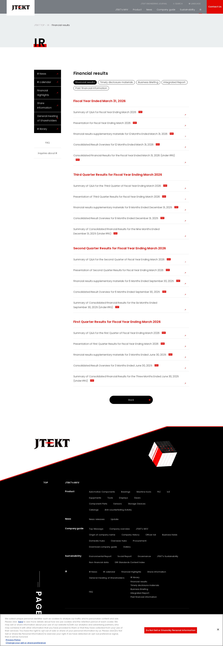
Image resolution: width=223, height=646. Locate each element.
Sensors (117, 503)
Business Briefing (148, 82)
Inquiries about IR (47, 153)
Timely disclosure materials (116, 82)
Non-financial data (99, 562)
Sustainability (187, 9)
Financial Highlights (43, 93)
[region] (111, 630)
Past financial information (91, 88)
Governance (144, 556)
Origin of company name (102, 534)
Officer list (151, 534)
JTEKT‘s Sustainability (167, 556)
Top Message (96, 528)
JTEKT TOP (39, 25)
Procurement (139, 540)
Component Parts (98, 503)
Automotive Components (102, 491)
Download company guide (103, 546)
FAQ (47, 142)
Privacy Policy (13, 639)
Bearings (125, 491)
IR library (42, 129)
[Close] (218, 629)
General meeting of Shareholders (47, 118)
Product (137, 9)
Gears (137, 497)
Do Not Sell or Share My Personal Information (170, 630)
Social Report (124, 556)
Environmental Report (100, 556)
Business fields (169, 534)
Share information (44, 105)
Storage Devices (136, 503)
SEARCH (179, 3)
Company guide (166, 9)
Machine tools (144, 491)
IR (200, 9)
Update (114, 519)
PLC (159, 491)
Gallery (127, 546)
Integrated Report (175, 82)
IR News (41, 74)
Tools (110, 497)
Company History (130, 534)
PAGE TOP (38, 614)
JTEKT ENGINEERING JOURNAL (154, 3)
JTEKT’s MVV (121, 9)
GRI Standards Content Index (130, 562)
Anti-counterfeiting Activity (118, 509)
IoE (168, 491)
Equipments (95, 497)
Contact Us (215, 6)
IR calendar (44, 82)
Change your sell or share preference (26, 642)
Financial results (85, 82)
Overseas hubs (119, 540)
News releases (97, 519)
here (20, 621)
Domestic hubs (97, 540)
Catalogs (93, 509)
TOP (45, 482)
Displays (123, 497)
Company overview (119, 528)
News (149, 9)
